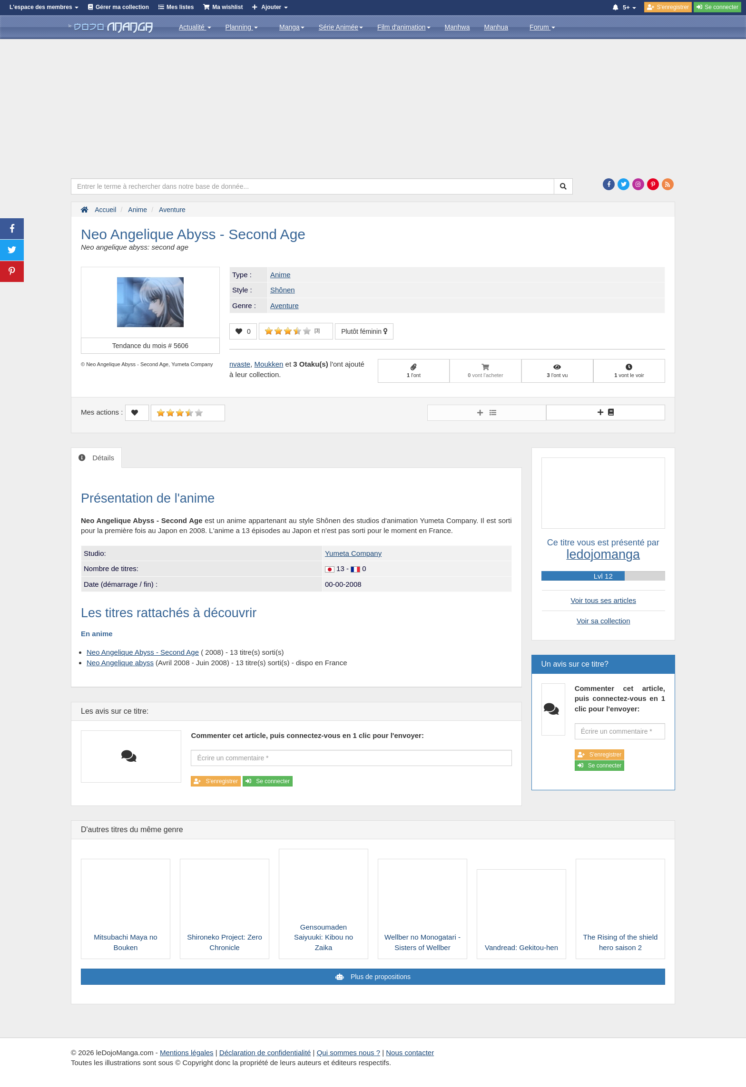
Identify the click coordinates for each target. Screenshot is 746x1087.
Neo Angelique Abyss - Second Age (143, 652)
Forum (542, 27)
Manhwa (457, 27)
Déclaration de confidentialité (265, 1052)
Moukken (269, 364)
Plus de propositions (380, 976)
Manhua (496, 27)
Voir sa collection (603, 621)
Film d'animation (404, 27)
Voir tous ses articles (603, 600)
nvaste (239, 364)
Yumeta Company (353, 553)
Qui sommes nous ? (348, 1052)
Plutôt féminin (364, 331)
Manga (291, 27)
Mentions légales (187, 1052)
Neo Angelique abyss (120, 663)
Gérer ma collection (122, 7)
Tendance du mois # (150, 345)
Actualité (195, 27)
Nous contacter (410, 1052)
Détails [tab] (102, 458)
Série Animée (341, 27)
